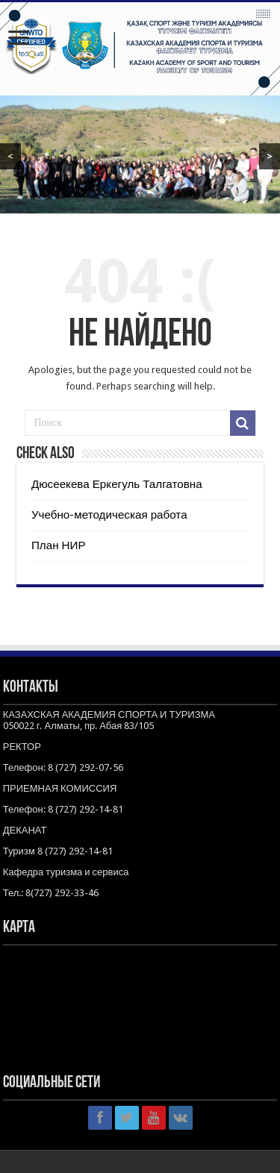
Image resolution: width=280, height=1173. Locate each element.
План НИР (58, 545)
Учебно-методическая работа (109, 515)
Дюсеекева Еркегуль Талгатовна (116, 484)
